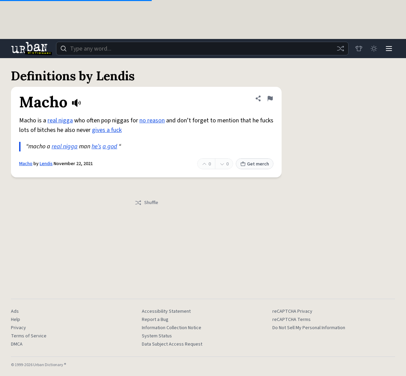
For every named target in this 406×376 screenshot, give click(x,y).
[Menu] (389, 48)
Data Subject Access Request (172, 344)
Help (15, 319)
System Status (157, 336)
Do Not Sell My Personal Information (308, 327)
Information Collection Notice (171, 327)
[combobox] (202, 48)
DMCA (17, 344)
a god (110, 146)
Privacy (18, 327)
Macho (25, 163)
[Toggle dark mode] (374, 48)
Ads (15, 311)
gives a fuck (107, 130)
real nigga (60, 120)
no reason (152, 120)
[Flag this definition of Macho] (270, 98)
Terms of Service (28, 336)
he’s (96, 146)
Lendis (46, 163)
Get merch (254, 164)
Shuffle (146, 202)
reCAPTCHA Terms (291, 319)
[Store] (359, 48)
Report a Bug (155, 319)
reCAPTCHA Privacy (292, 311)
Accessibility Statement (166, 311)
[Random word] (340, 48)
